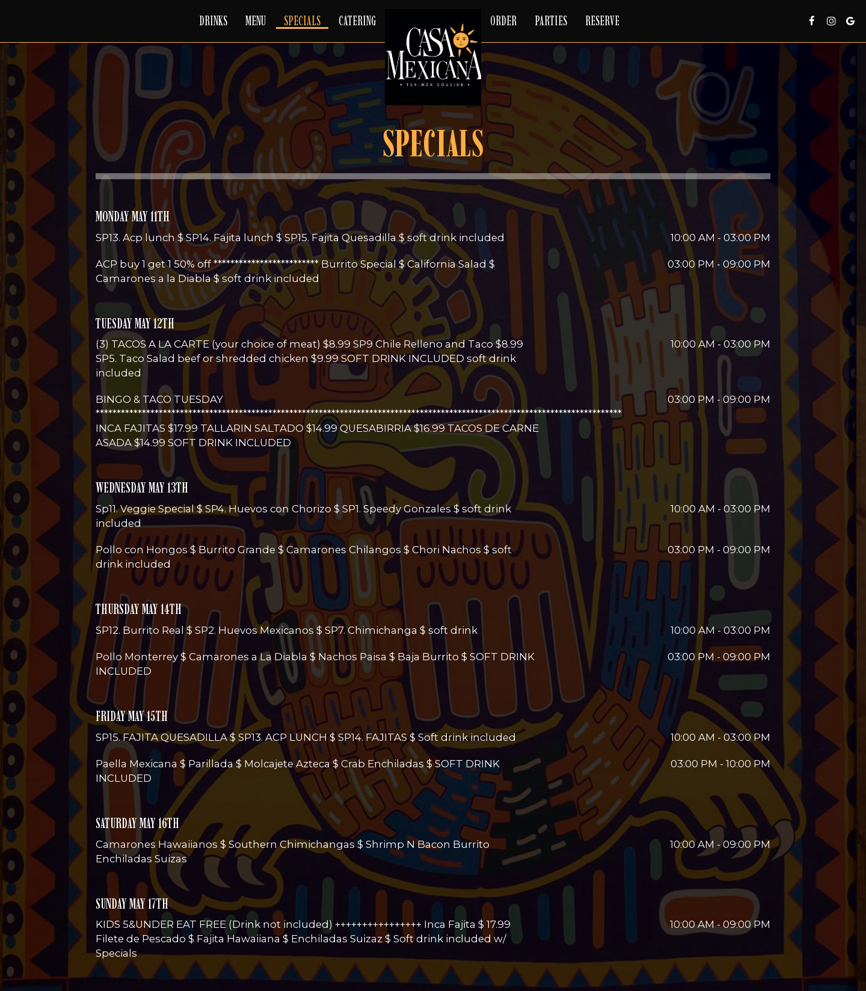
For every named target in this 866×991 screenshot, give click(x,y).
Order (503, 21)
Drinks (213, 21)
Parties (551, 21)
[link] (433, 57)
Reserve (602, 21)
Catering (357, 21)
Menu (255, 21)
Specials (302, 21)
